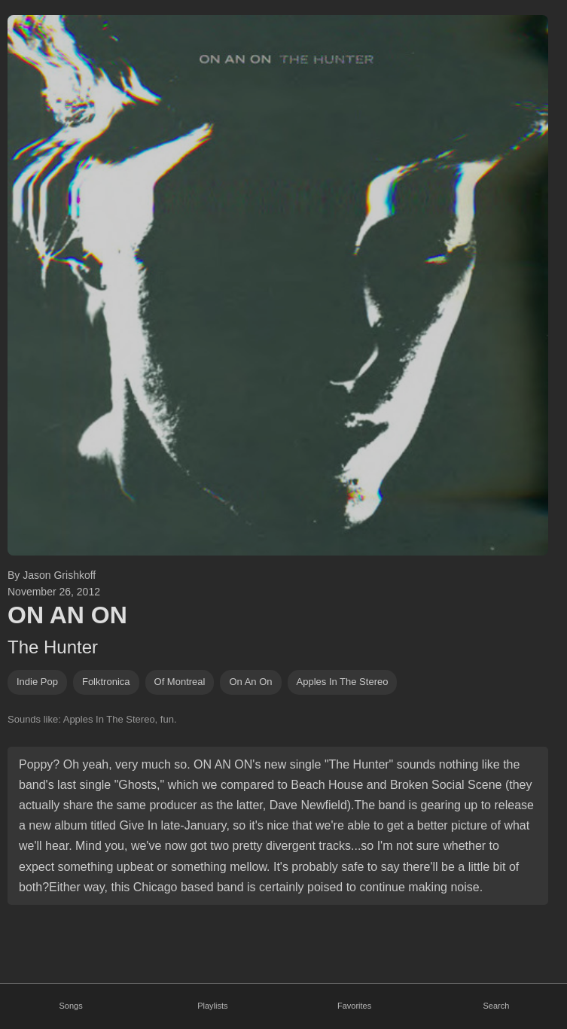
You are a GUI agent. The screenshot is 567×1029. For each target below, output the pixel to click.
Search (496, 1005)
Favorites (354, 1005)
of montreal (180, 681)
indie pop (37, 681)
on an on (250, 681)
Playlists (212, 1005)
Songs (71, 1005)
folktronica (106, 681)
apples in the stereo (343, 681)
